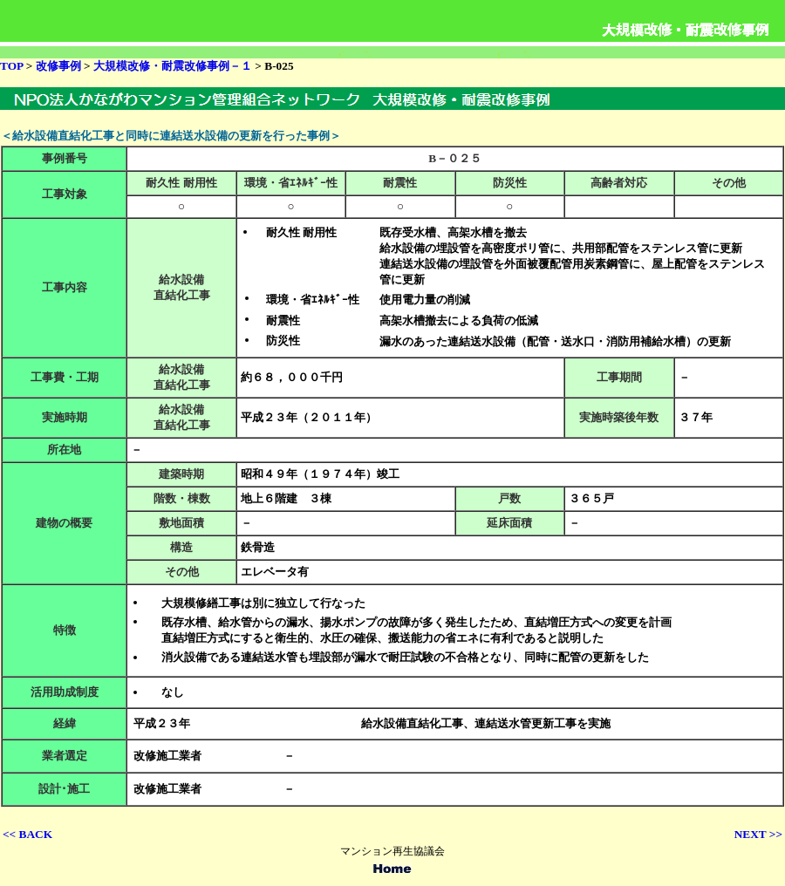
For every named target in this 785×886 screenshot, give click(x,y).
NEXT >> (758, 834)
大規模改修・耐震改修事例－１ (174, 65)
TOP (11, 65)
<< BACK (27, 834)
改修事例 (60, 65)
